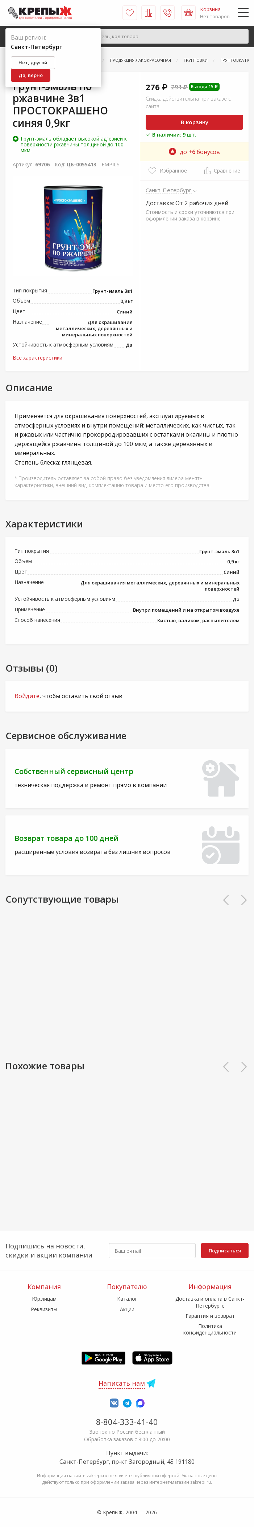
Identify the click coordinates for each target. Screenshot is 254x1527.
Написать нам (122, 1383)
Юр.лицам (44, 1298)
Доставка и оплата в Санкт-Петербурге (210, 1302)
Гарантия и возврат (210, 1315)
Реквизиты (44, 1309)
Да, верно (30, 75)
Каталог (127, 1298)
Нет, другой (32, 62)
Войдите (26, 696)
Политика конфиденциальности (210, 1329)
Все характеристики (37, 357)
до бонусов (194, 152)
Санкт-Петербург (169, 190)
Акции (127, 1309)
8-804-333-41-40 (127, 1421)
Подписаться (225, 1250)
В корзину (194, 122)
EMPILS (110, 164)
